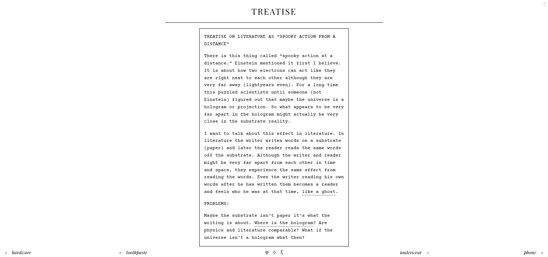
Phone (530, 252)
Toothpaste (136, 252)
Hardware (21, 252)
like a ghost (319, 192)
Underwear (411, 252)
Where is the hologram (283, 223)
